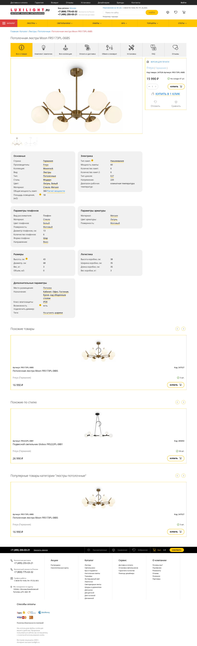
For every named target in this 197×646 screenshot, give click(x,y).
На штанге (48, 312)
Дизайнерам (103, 2)
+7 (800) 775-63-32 (76, 11)
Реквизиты (157, 570)
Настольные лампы (92, 573)
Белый (54, 183)
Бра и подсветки (91, 570)
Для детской (89, 593)
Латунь (46, 183)
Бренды (120, 2)
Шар (45, 238)
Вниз (45, 242)
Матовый (48, 227)
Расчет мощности (56, 191)
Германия (48, 161)
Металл (55, 187)
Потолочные (44, 31)
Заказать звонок (41, 550)
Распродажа (55, 565)
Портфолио (157, 568)
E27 (112, 176)
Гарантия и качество (127, 570)
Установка (85, 2)
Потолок (47, 288)
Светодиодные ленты (93, 584)
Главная (14, 31)
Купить (176, 86)
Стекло (46, 187)
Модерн (47, 179)
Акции (54, 560)
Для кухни (89, 590)
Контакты (136, 2)
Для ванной (89, 598)
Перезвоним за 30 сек (112, 8)
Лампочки (89, 581)
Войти (183, 2)
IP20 (45, 301)
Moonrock (48, 168)
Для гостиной (90, 595)
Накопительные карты (60, 568)
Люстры (33, 31)
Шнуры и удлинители (93, 587)
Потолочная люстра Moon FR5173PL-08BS (35, 370)
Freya (45, 164)
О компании (159, 560)
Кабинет (47, 291)
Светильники (90, 568)
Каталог (8, 23)
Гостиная (63, 291)
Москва (73, 8)
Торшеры (88, 576)
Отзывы (69, 2)
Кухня (46, 295)
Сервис (123, 560)
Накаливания (117, 161)
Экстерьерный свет (92, 579)
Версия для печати (160, 62)
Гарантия (39, 2)
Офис (55, 291)
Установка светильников (128, 568)
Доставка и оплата (19, 2)
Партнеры (156, 579)
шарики (59, 312)
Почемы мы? (158, 565)
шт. (157, 549)
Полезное (156, 576)
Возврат (54, 2)
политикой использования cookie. (31, 635)
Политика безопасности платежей (30, 623)
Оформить (176, 550)
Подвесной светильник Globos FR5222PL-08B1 (38, 444)
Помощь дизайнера (126, 573)
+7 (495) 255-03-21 (76, 14)
